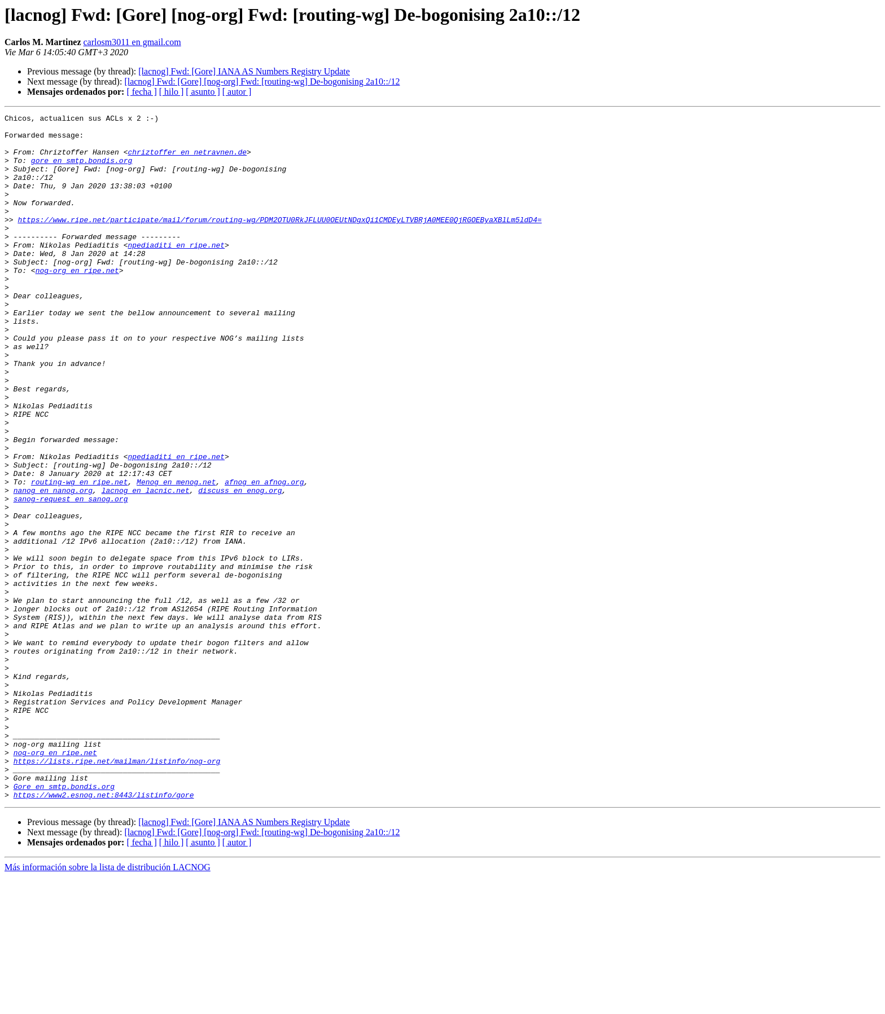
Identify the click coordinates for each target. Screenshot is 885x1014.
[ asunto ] (203, 91)
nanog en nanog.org (53, 566)
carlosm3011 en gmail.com (132, 42)
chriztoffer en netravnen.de (187, 160)
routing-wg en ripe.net (79, 556)
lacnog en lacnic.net (146, 566)
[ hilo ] (171, 91)
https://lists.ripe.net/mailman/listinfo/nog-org (117, 891)
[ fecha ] (141, 91)
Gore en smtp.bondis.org (64, 921)
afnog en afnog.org (264, 556)
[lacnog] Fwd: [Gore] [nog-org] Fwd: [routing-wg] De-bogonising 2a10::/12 (262, 81)
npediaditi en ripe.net (176, 272)
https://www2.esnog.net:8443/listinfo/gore (104, 932)
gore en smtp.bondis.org (81, 170)
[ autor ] (237, 91)
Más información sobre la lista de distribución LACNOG (108, 1004)
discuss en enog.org (240, 566)
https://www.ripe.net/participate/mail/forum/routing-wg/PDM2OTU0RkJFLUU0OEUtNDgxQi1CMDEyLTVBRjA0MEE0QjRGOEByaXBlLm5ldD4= (279, 241)
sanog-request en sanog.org (71, 576)
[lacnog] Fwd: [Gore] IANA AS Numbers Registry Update (244, 71)
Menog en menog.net (176, 556)
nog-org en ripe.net (77, 302)
